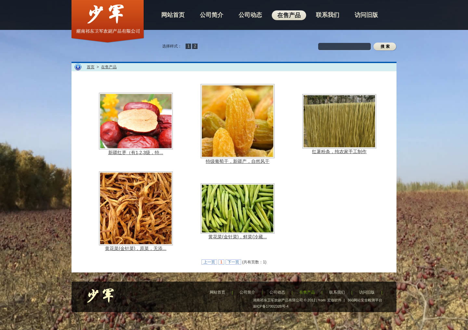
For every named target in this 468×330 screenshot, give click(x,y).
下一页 (233, 262)
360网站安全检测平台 (365, 300)
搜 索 (385, 46)
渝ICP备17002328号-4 (271, 306)
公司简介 (247, 292)
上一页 (209, 262)
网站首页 (217, 292)
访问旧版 (367, 292)
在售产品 (109, 67)
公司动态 (277, 292)
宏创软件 (334, 300)
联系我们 (337, 292)
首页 (91, 67)
